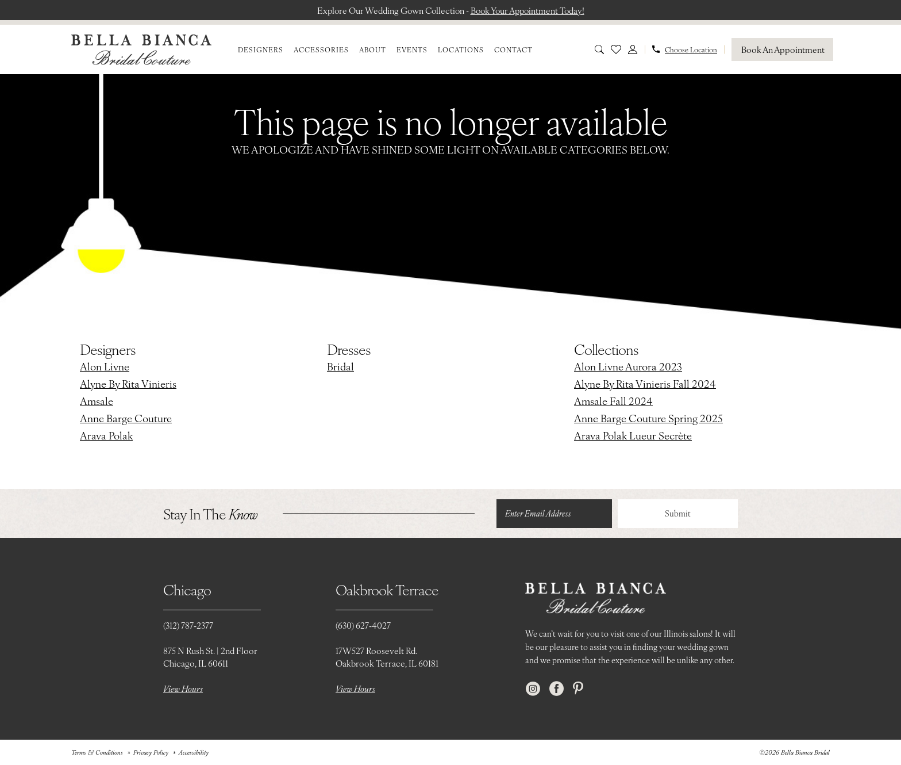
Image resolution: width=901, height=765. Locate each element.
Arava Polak (106, 436)
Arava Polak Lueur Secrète (633, 436)
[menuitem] (260, 49)
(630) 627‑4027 (363, 625)
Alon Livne (104, 366)
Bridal (340, 366)
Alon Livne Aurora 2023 (628, 366)
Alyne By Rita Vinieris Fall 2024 (645, 384)
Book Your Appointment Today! (529, 10)
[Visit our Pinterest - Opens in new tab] (578, 689)
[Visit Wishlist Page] (616, 49)
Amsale (96, 401)
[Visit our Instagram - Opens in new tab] (533, 689)
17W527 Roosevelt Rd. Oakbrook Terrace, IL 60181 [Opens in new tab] (387, 657)
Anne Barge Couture (126, 418)
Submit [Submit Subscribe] (678, 513)
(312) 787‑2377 (188, 625)
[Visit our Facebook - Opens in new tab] (556, 689)
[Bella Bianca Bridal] (141, 50)
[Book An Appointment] (782, 49)
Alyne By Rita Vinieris (128, 384)
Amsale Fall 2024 (613, 401)
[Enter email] (553, 513)
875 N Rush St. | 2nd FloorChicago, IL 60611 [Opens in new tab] (210, 657)
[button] (633, 49)
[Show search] (599, 49)
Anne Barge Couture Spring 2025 (648, 418)
